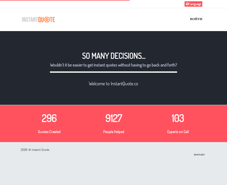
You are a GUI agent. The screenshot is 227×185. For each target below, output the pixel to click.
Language (193, 4)
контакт (199, 154)
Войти (196, 19)
